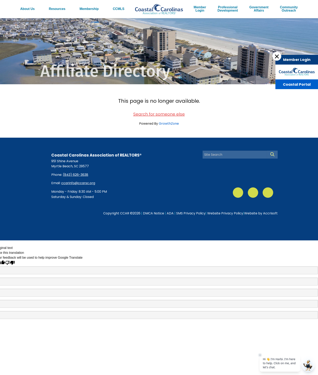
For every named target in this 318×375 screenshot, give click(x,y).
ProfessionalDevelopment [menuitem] (228, 8)
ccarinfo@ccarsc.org (78, 183)
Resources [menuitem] (57, 9)
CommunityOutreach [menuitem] (289, 8)
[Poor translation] (10, 263)
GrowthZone (169, 123)
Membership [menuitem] (89, 9)
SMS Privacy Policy (190, 213)
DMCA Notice (153, 213)
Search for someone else (159, 114)
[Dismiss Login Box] (276, 56)
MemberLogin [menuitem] (200, 8)
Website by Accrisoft (261, 213)
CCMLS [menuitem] (118, 9)
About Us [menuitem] (27, 9)
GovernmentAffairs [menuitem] (259, 8)
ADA (170, 213)
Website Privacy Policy (225, 213)
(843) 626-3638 (75, 174)
